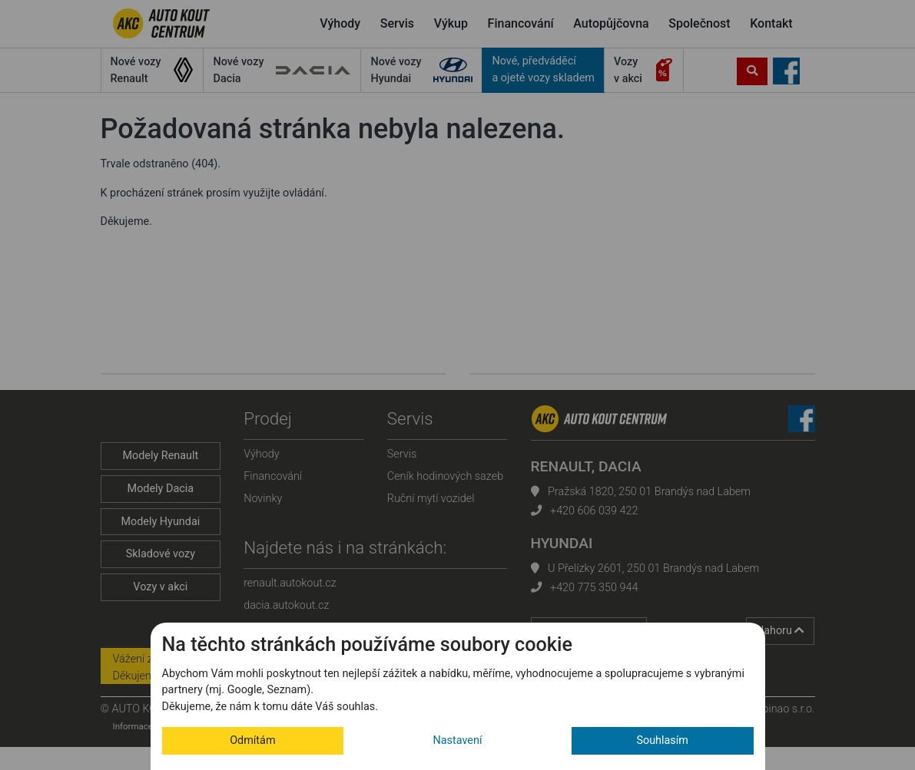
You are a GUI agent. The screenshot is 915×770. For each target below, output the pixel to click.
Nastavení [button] (457, 740)
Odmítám (252, 740)
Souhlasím (662, 740)
